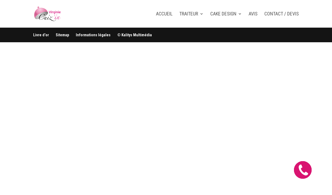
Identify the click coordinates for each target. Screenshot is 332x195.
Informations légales (93, 35)
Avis (253, 14)
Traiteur (188, 14)
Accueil (164, 14)
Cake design (223, 14)
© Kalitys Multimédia (134, 35)
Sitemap (62, 35)
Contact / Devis (281, 14)
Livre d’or (41, 35)
